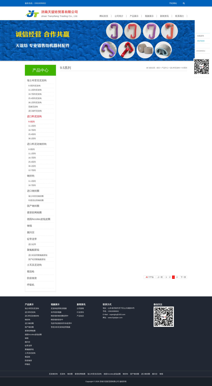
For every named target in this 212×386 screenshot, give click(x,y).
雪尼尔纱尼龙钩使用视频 (60, 327)
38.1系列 (32, 138)
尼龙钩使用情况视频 (59, 308)
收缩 (190, 56)
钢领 (29, 225)
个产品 (150, 277)
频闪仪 (30, 232)
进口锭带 (32, 244)
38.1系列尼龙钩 (35, 102)
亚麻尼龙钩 (33, 107)
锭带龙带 (32, 239)
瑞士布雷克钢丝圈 (36, 196)
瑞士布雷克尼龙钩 (37, 80)
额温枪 (30, 271)
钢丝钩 (30, 175)
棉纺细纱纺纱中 (57, 320)
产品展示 (29, 304)
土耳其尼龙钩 (34, 265)
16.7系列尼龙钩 (35, 94)
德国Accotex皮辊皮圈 (38, 219)
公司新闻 (80, 308)
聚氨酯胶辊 (33, 249)
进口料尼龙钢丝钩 (37, 144)
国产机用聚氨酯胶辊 (36, 259)
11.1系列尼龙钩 (35, 90)
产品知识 (80, 316)
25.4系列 (32, 134)
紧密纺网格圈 (34, 212)
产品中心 (165, 68)
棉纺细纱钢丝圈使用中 (59, 316)
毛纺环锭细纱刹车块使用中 (61, 323)
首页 (158, 68)
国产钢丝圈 (33, 206)
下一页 (183, 277)
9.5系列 (31, 122)
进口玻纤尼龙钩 (35, 111)
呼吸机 (30, 284)
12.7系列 (32, 170)
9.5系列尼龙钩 (34, 86)
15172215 (200, 41)
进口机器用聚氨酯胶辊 (37, 255)
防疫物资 (32, 278)
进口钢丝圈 (33, 190)
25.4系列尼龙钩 (35, 98)
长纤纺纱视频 (56, 312)
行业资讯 (80, 312)
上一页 (160, 277)
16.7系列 (32, 130)
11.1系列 (32, 126)
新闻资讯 (81, 304)
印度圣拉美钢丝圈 (36, 200)
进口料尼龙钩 (34, 116)
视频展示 (55, 304)
